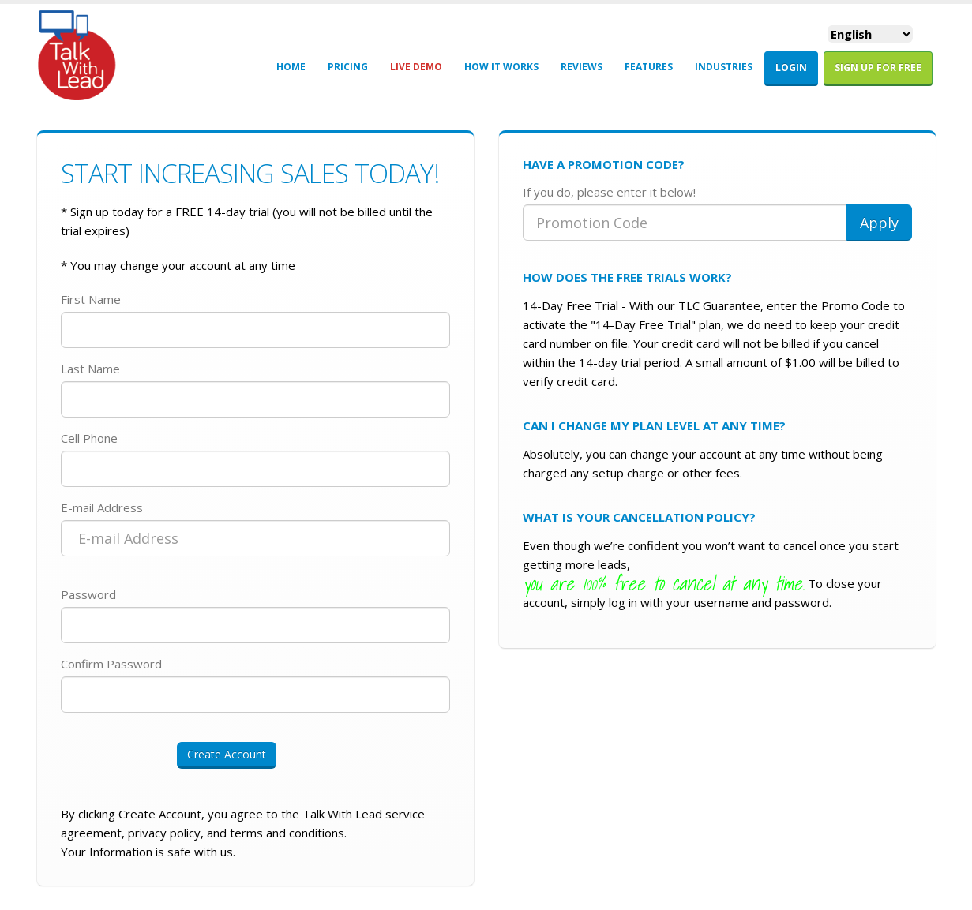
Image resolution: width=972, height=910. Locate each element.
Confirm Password (111, 664)
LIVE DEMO (416, 66)
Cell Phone (89, 438)
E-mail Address (102, 507)
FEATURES (649, 66)
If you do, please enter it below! (609, 192)
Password (88, 594)
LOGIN (791, 67)
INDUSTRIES (723, 66)
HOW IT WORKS (501, 66)
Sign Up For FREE (878, 67)
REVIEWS (581, 66)
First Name (91, 299)
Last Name (90, 368)
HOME (291, 66)
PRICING (348, 66)
